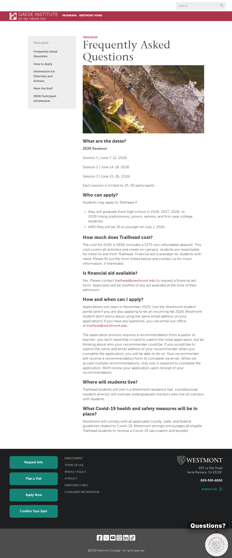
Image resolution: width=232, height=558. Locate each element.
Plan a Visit (33, 478)
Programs (69, 15)
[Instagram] (119, 538)
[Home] (34, 16)
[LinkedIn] (126, 538)
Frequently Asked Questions (45, 54)
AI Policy (71, 478)
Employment (74, 458)
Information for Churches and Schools (44, 76)
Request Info (33, 462)
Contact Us (209, 489)
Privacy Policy (75, 472)
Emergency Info (76, 485)
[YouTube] (113, 538)
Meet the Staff (43, 88)
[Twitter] (106, 538)
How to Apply (43, 64)
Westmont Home (90, 15)
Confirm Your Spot (33, 511)
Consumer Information (82, 492)
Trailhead (40, 43)
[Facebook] (99, 538)
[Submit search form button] (221, 5)
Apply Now (34, 495)
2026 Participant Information (45, 99)
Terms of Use (74, 465)
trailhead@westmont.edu (135, 281)
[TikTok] (132, 538)
